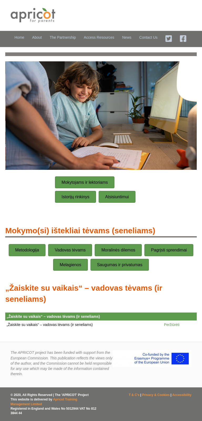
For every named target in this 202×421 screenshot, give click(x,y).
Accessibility (181, 395)
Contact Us (148, 37)
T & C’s (134, 395)
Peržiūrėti (171, 325)
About (37, 37)
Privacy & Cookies (156, 395)
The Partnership (63, 37)
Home (19, 37)
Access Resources (99, 37)
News (127, 37)
